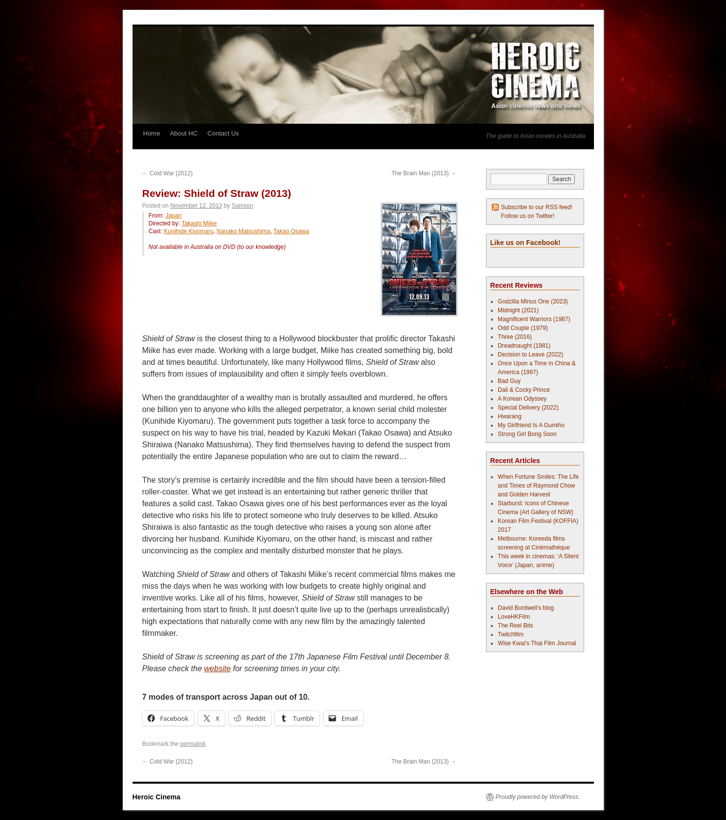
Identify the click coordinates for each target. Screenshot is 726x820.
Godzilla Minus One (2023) (533, 301)
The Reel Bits (515, 625)
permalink (193, 743)
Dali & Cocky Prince (524, 389)
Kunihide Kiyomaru (189, 231)
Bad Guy (509, 381)
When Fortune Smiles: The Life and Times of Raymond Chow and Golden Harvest (538, 485)
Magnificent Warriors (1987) (534, 319)
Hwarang (509, 416)
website (217, 668)
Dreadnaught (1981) (524, 345)
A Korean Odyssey (522, 398)
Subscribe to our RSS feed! (536, 207)
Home (152, 133)
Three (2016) (515, 336)
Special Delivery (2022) (528, 407)
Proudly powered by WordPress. (538, 796)
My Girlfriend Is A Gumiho (531, 425)
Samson (242, 205)
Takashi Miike (199, 223)
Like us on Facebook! (525, 242)
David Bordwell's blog (526, 607)
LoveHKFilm (514, 616)
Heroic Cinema (157, 797)
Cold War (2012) (167, 173)
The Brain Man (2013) (423, 173)
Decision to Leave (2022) (530, 354)
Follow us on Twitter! (528, 216)
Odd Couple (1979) (523, 328)
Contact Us (223, 133)
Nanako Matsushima (243, 231)
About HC (183, 133)
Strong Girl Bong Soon (527, 434)
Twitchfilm (511, 634)
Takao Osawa (291, 231)
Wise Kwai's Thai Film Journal (537, 643)
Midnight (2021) (518, 310)
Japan (173, 215)
